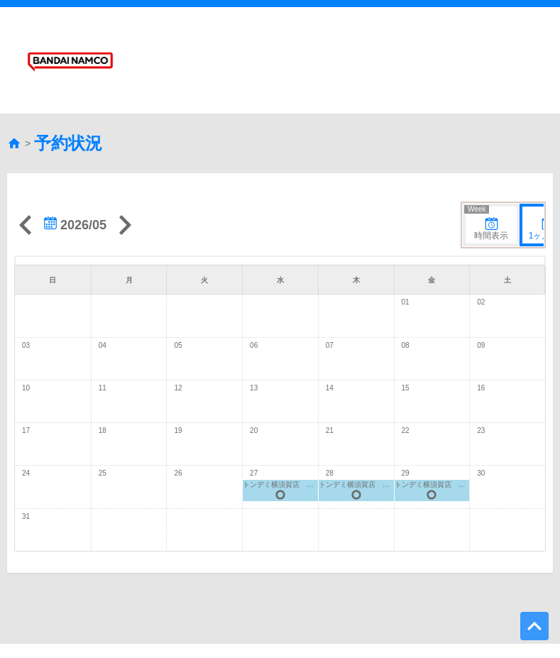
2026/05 (75, 189)
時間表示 (487, 188)
